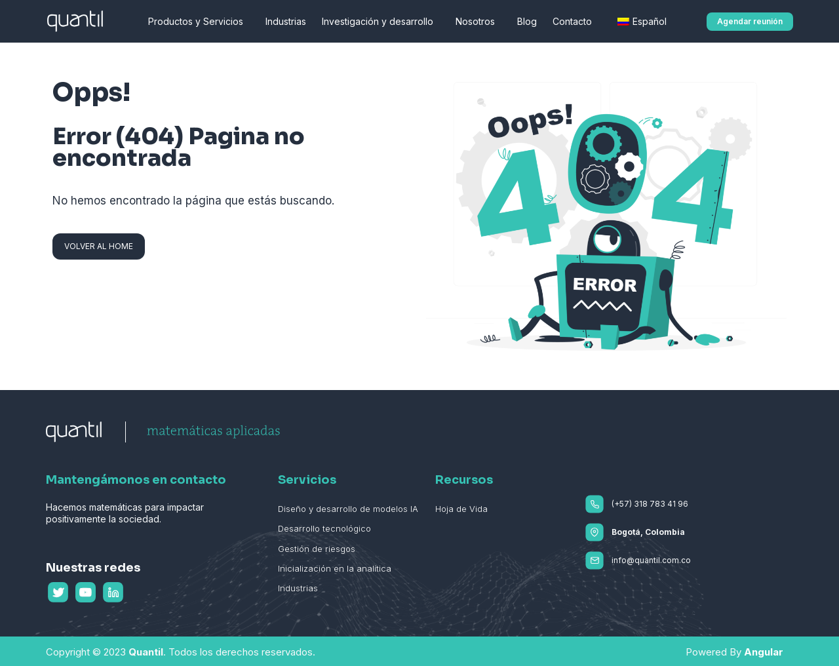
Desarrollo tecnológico (324, 528)
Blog (527, 21)
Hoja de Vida (461, 508)
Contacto (575, 21)
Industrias (285, 21)
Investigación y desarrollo (381, 21)
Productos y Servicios (199, 21)
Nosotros (478, 21)
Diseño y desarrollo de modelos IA (348, 508)
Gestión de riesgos (316, 548)
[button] (750, 21)
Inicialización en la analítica (334, 568)
